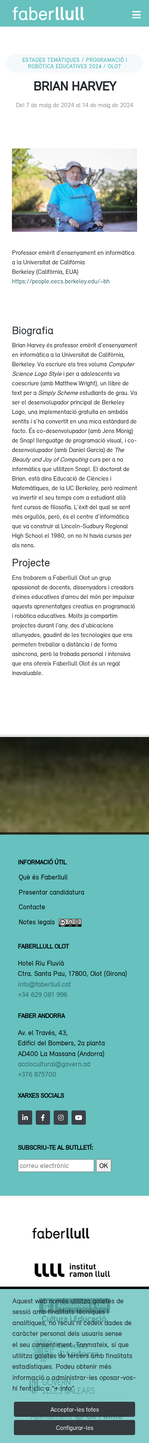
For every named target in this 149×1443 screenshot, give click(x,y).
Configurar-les (74, 1427)
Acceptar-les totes (74, 1409)
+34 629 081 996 (42, 995)
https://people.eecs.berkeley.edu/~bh (61, 281)
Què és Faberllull (43, 877)
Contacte (32, 907)
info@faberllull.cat (44, 984)
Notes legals (50, 923)
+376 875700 (37, 1074)
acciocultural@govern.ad (54, 1064)
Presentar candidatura (51, 892)
